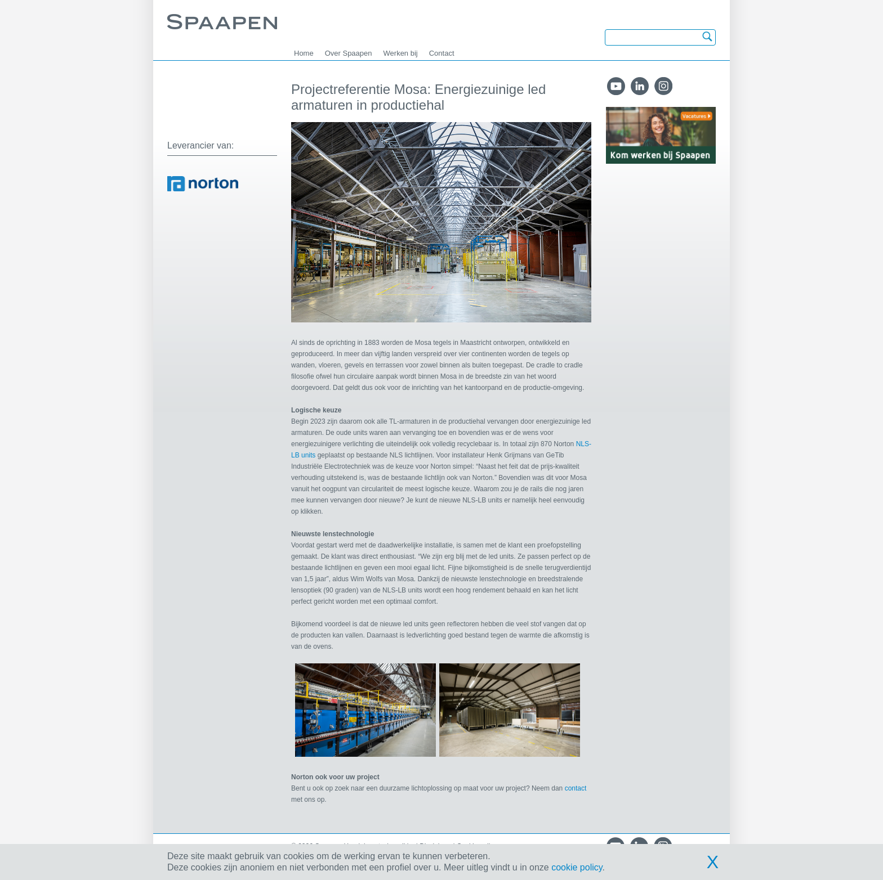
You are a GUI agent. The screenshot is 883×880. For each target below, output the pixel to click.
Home (304, 53)
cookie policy (576, 867)
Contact (441, 53)
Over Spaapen (348, 53)
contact (576, 788)
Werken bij (400, 53)
